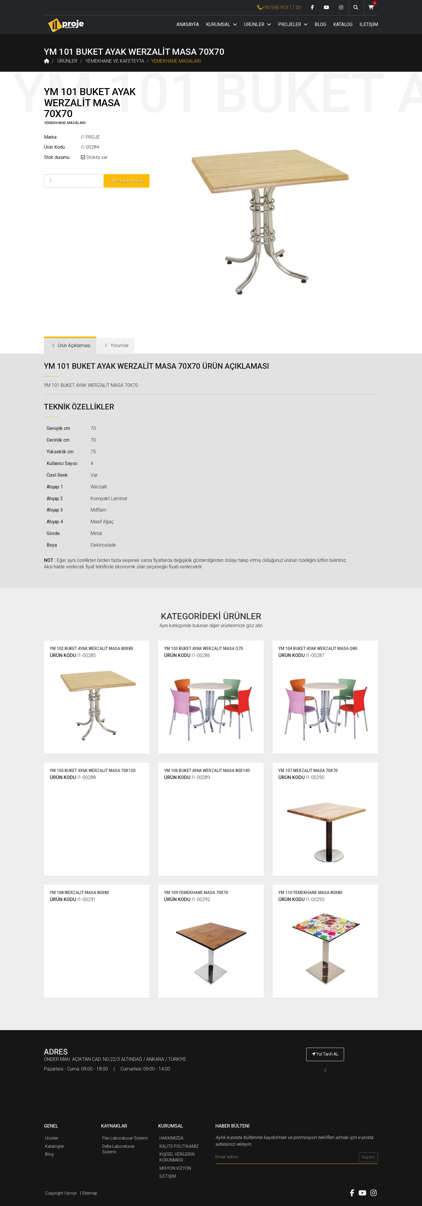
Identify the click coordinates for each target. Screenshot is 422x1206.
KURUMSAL (221, 24)
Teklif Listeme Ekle (126, 180)
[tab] (70, 346)
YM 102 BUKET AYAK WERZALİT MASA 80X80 (91, 648)
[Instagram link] (341, 7)
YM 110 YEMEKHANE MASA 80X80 (310, 892)
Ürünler (51, 1138)
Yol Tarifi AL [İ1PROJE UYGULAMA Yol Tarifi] (325, 1054)
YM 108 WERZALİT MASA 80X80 (79, 892)
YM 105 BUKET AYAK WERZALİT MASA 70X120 (92, 770)
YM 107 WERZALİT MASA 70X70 (308, 770)
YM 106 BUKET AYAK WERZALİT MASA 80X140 (207, 770)
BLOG (320, 24)
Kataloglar (54, 1146)
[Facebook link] (312, 7)
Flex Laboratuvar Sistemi (125, 1138)
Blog (49, 1154)
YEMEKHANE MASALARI (176, 61)
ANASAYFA (187, 24)
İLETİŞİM (369, 24)
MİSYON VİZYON (175, 1168)
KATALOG (343, 24)
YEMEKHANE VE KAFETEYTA (115, 61)
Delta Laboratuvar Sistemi (118, 1149)
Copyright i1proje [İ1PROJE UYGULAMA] (60, 1193)
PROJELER (293, 24)
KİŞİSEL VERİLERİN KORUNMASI (177, 1157)
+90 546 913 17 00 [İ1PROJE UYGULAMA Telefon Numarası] (279, 7)
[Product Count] (74, 181)
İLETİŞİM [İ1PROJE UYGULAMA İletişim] (167, 1176)
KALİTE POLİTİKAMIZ (179, 1146)
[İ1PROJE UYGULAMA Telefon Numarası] (325, 1070)
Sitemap (89, 1193)
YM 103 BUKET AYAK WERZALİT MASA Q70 (203, 648)
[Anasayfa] (66, 25)
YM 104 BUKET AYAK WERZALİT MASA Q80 (317, 648)
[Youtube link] (326, 7)
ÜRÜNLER (257, 24)
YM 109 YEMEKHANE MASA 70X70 (196, 892)
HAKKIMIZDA (171, 1138)
